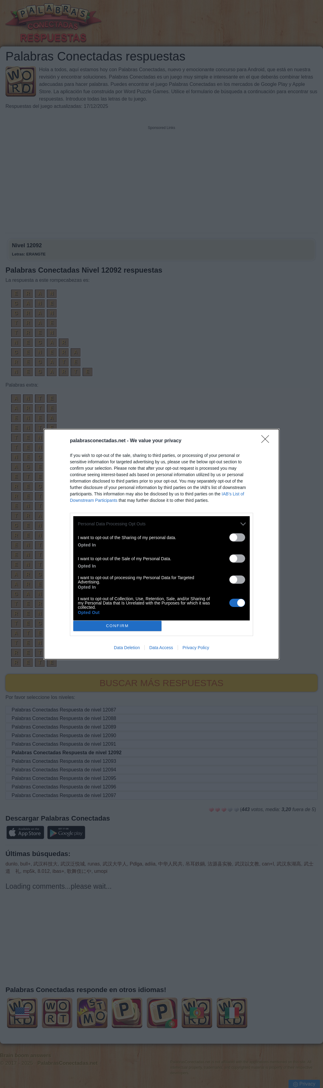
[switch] (237, 537)
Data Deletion (127, 647)
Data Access (161, 647)
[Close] (267, 441)
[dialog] (161, 544)
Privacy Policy (196, 647)
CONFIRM (117, 625)
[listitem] (161, 524)
